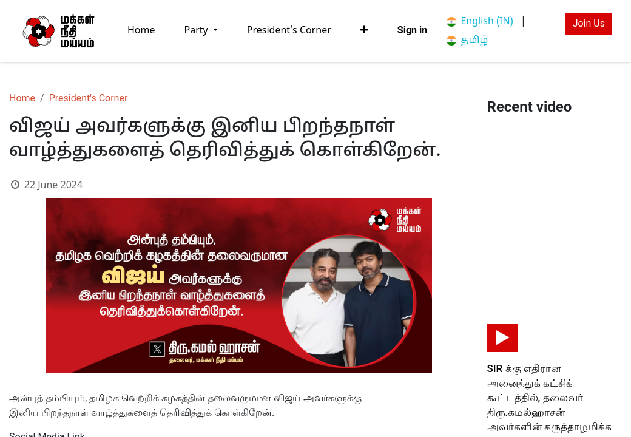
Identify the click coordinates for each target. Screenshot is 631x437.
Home (22, 98)
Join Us (589, 23)
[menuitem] (141, 30)
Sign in (412, 30)
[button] (364, 30)
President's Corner (88, 98)
